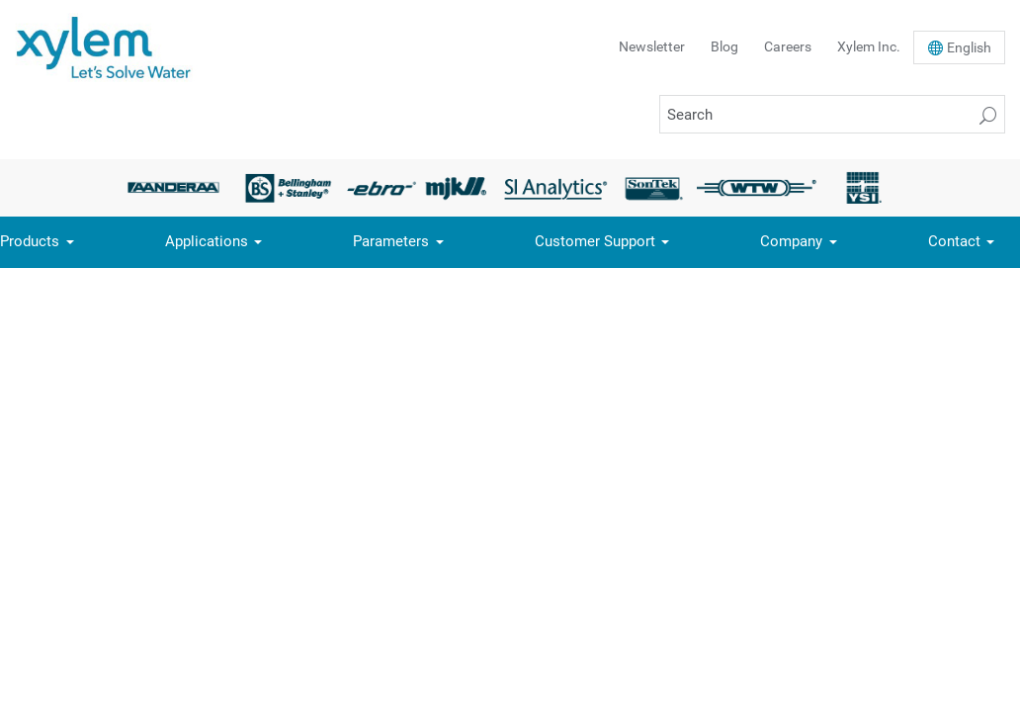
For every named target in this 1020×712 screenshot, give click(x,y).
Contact (954, 241)
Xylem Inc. (868, 46)
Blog (724, 46)
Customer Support (595, 241)
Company (791, 241)
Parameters (391, 241)
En (969, 47)
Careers (787, 46)
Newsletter (652, 46)
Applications (206, 241)
